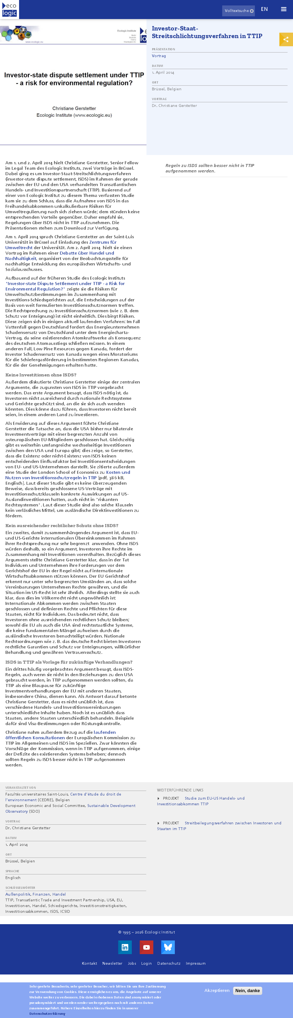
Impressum (196, 964)
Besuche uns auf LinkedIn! (125, 947)
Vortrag (159, 56)
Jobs (132, 964)
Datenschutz (169, 964)
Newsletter (112, 964)
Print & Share (286, 39)
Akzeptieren (217, 993)
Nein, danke (248, 993)
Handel (59, 894)
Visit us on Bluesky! (168, 947)
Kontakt (89, 964)
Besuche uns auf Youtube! (146, 947)
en (264, 9)
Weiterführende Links (180, 790)
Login (146, 964)
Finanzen (41, 894)
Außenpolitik (17, 894)
